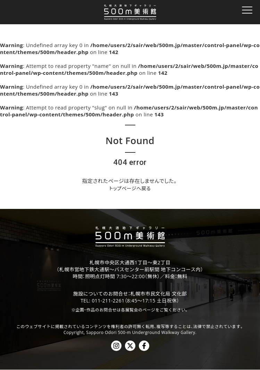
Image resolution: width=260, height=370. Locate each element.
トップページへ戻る (130, 188)
